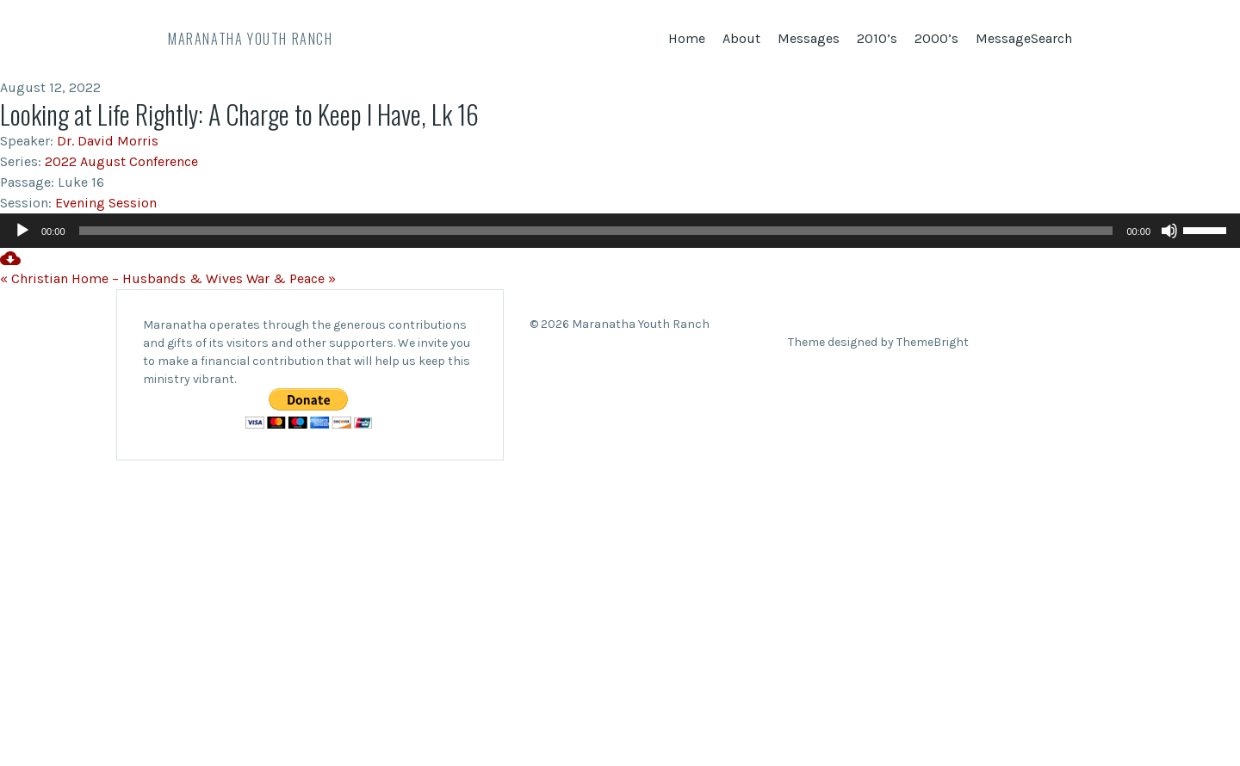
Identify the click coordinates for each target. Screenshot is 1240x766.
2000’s (936, 38)
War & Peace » (291, 278)
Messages (809, 38)
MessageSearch (1024, 38)
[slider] (596, 230)
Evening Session (106, 203)
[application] (620, 230)
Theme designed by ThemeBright (878, 342)
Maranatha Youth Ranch (250, 38)
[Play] (22, 230)
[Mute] (1169, 230)
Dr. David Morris (107, 141)
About (741, 38)
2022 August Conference (121, 161)
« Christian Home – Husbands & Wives (121, 278)
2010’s (877, 38)
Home (686, 38)
